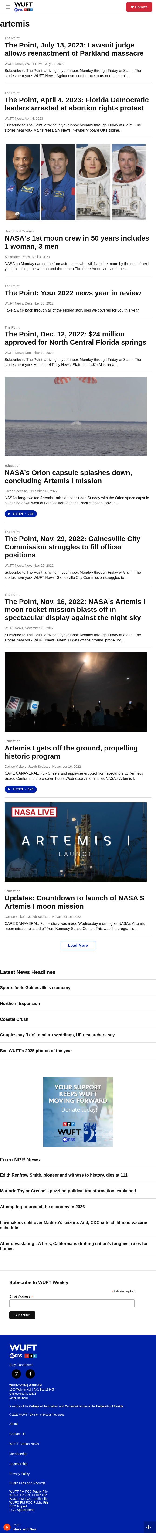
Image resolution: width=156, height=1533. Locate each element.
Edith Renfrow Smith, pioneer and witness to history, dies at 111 (64, 1175)
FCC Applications (21, 1510)
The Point (12, 38)
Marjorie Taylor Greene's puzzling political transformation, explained (68, 1191)
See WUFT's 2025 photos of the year (36, 1050)
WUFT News (14, 118)
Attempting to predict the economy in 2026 (42, 1206)
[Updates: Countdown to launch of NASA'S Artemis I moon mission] (76, 842)
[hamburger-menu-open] (8, 7)
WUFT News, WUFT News (24, 64)
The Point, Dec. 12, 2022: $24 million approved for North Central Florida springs (75, 338)
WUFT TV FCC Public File (28, 1495)
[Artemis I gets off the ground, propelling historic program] (76, 692)
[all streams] (150, 1527)
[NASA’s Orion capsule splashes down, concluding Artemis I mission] (76, 416)
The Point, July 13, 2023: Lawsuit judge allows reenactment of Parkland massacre (74, 49)
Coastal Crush (14, 1019)
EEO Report (18, 1506)
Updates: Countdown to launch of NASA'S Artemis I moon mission (74, 902)
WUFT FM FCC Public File (28, 1491)
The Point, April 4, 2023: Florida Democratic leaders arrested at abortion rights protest (77, 104)
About (13, 1424)
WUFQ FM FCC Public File (28, 1502)
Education (12, 466)
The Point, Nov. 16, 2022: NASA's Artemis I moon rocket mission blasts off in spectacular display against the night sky (75, 610)
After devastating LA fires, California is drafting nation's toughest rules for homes (74, 1246)
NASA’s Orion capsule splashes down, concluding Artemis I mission (68, 477)
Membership (18, 1454)
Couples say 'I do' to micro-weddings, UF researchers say (57, 1035)
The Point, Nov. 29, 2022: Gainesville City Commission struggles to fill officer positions (72, 547)
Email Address (21, 1296)
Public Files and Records (27, 1483)
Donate (141, 7)
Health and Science (19, 231)
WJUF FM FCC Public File (28, 1499)
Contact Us (17, 1434)
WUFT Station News (24, 1444)
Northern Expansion (20, 1003)
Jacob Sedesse (16, 491)
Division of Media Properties (47, 1414)
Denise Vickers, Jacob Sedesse (28, 766)
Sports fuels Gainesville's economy (35, 987)
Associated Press (17, 257)
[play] (7, 1527)
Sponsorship (18, 1464)
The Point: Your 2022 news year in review (73, 293)
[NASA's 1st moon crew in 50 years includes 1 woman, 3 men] (76, 182)
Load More (78, 945)
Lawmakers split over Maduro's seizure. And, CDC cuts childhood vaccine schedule (73, 1225)
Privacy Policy (19, 1474)
